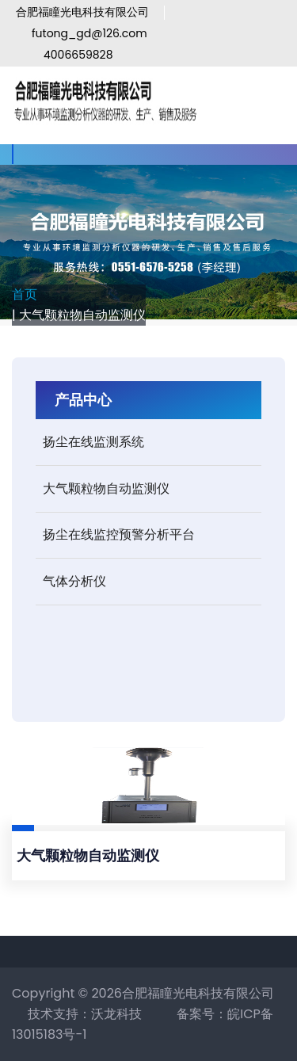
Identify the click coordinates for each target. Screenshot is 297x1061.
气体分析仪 (74, 581)
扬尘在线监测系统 (93, 442)
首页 (24, 294)
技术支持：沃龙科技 (85, 1014)
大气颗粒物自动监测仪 (106, 488)
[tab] (148, 442)
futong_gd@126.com (89, 33)
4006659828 (78, 55)
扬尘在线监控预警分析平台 (119, 534)
